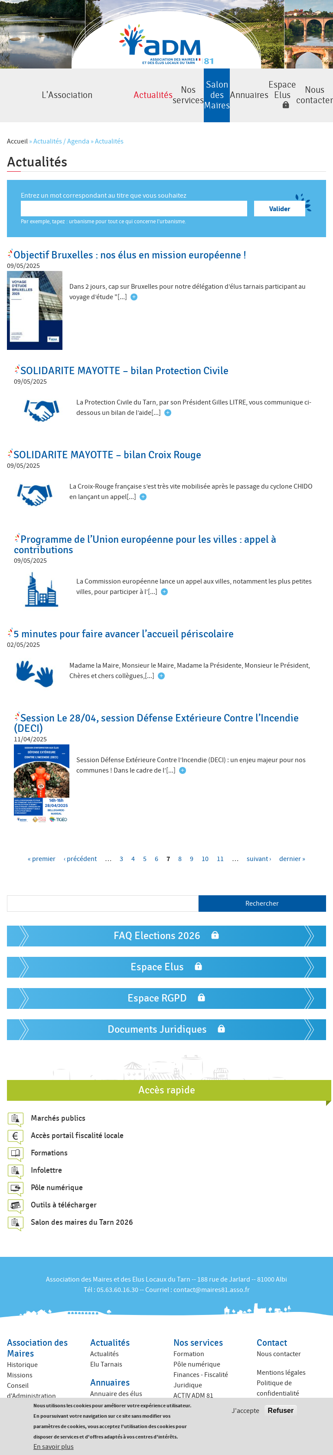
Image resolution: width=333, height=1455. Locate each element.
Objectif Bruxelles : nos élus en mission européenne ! (129, 242)
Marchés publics (58, 1105)
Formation (188, 1341)
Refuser (281, 1411)
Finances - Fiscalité (200, 1362)
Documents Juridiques (157, 1016)
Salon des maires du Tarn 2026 (82, 1209)
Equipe (17, 1394)
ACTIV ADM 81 (193, 1383)
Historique (22, 1352)
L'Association (24, 89)
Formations (49, 1140)
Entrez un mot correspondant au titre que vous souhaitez (103, 183)
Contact (272, 1330)
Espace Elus (261, 83)
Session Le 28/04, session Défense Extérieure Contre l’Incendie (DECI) (156, 710)
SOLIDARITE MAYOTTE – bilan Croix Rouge (107, 442)
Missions (20, 1362)
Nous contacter (309, 89)
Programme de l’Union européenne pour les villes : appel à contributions (145, 531)
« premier (42, 846)
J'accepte (245, 1411)
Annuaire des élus (116, 1381)
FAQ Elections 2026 (157, 923)
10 (205, 846)
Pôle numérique (57, 1175)
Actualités (71, 89)
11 (220, 846)
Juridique (187, 1372)
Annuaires (214, 89)
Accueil (17, 128)
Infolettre (46, 1157)
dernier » (292, 846)
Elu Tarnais (106, 1351)
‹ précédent (80, 846)
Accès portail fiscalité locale (77, 1123)
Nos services (119, 89)
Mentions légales (281, 1359)
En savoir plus (53, 1447)
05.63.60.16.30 (117, 1276)
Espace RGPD (157, 985)
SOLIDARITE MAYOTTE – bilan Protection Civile (124, 358)
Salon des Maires (167, 89)
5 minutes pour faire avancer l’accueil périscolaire (123, 621)
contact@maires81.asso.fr (211, 1276)
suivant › (259, 846)
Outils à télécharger (64, 1192)
